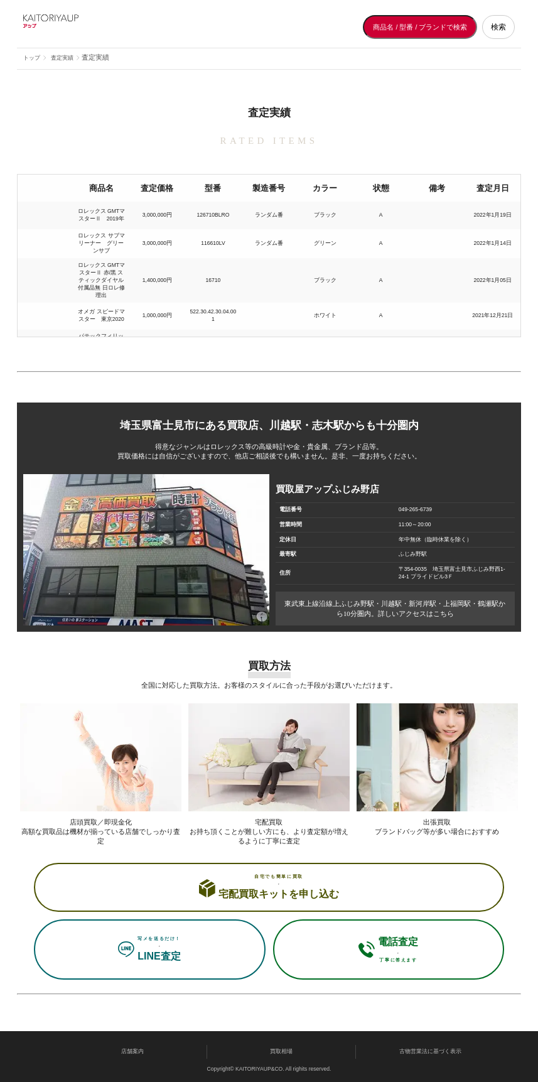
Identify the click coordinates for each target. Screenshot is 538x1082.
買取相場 (281, 1051)
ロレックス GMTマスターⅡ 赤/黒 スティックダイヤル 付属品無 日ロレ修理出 (101, 280)
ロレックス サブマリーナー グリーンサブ (101, 243)
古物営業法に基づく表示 (430, 1051)
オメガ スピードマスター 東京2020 (101, 315)
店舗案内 (132, 1051)
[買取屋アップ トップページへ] (73, 27)
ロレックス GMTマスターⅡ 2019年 (101, 215)
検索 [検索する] (498, 27)
